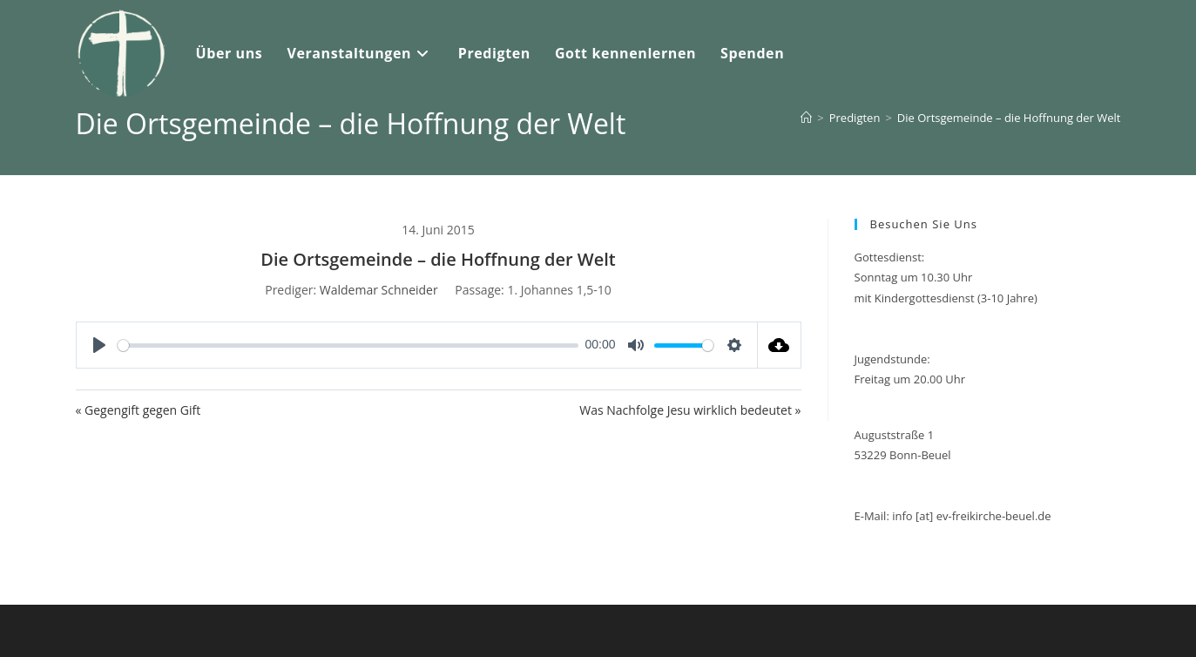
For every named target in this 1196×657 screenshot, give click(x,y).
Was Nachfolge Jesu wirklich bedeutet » (690, 410)
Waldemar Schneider (379, 289)
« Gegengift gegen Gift (138, 410)
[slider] (348, 345)
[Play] (99, 345)
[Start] (806, 117)
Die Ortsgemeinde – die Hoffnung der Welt (1009, 117)
